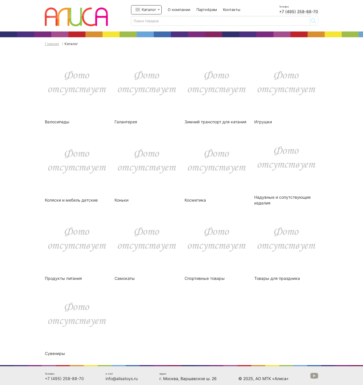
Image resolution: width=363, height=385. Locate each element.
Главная (52, 44)
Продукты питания (63, 278)
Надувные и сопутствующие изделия (282, 200)
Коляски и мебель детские (71, 200)
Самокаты (125, 278)
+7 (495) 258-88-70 (298, 11)
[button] (146, 9)
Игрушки (263, 121)
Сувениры (55, 353)
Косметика (195, 200)
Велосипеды (57, 121)
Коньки (121, 200)
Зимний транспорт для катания (215, 121)
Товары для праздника (277, 278)
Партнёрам (206, 9)
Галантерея (126, 121)
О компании (179, 9)
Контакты (231, 9)
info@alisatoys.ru (122, 378)
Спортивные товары (205, 278)
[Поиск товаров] (220, 21)
